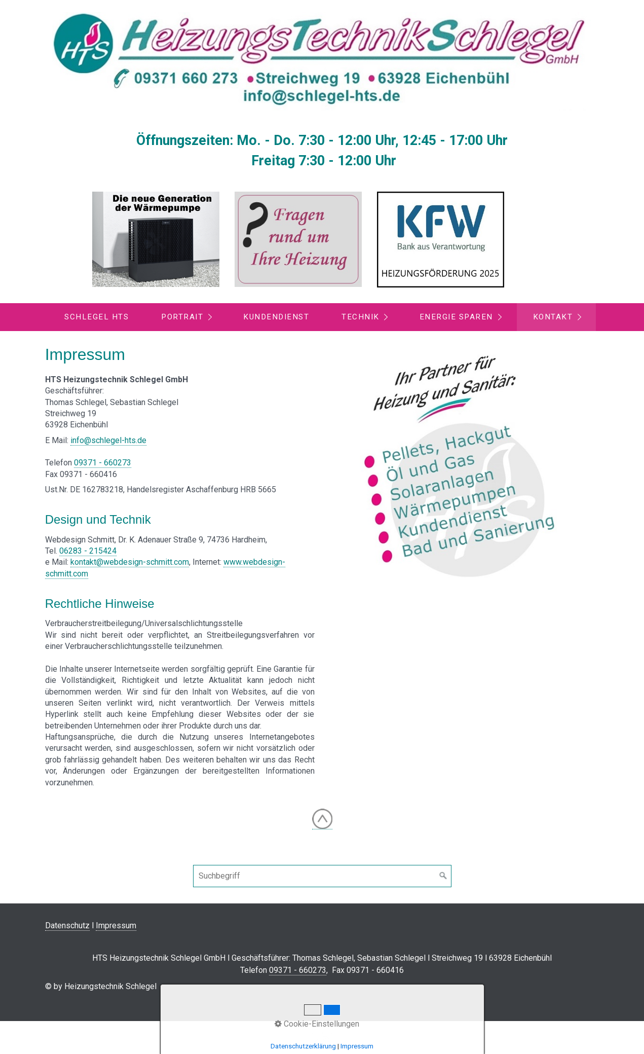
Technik (361, 316)
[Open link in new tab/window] (155, 239)
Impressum (116, 925)
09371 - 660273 (102, 462)
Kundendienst (276, 316)
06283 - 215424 (88, 551)
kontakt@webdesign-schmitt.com (129, 562)
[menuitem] (96, 317)
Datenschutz (67, 925)
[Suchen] (443, 876)
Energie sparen (456, 316)
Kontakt (553, 316)
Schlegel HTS (96, 316)
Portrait (182, 316)
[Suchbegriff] (322, 876)
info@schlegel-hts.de (108, 440)
